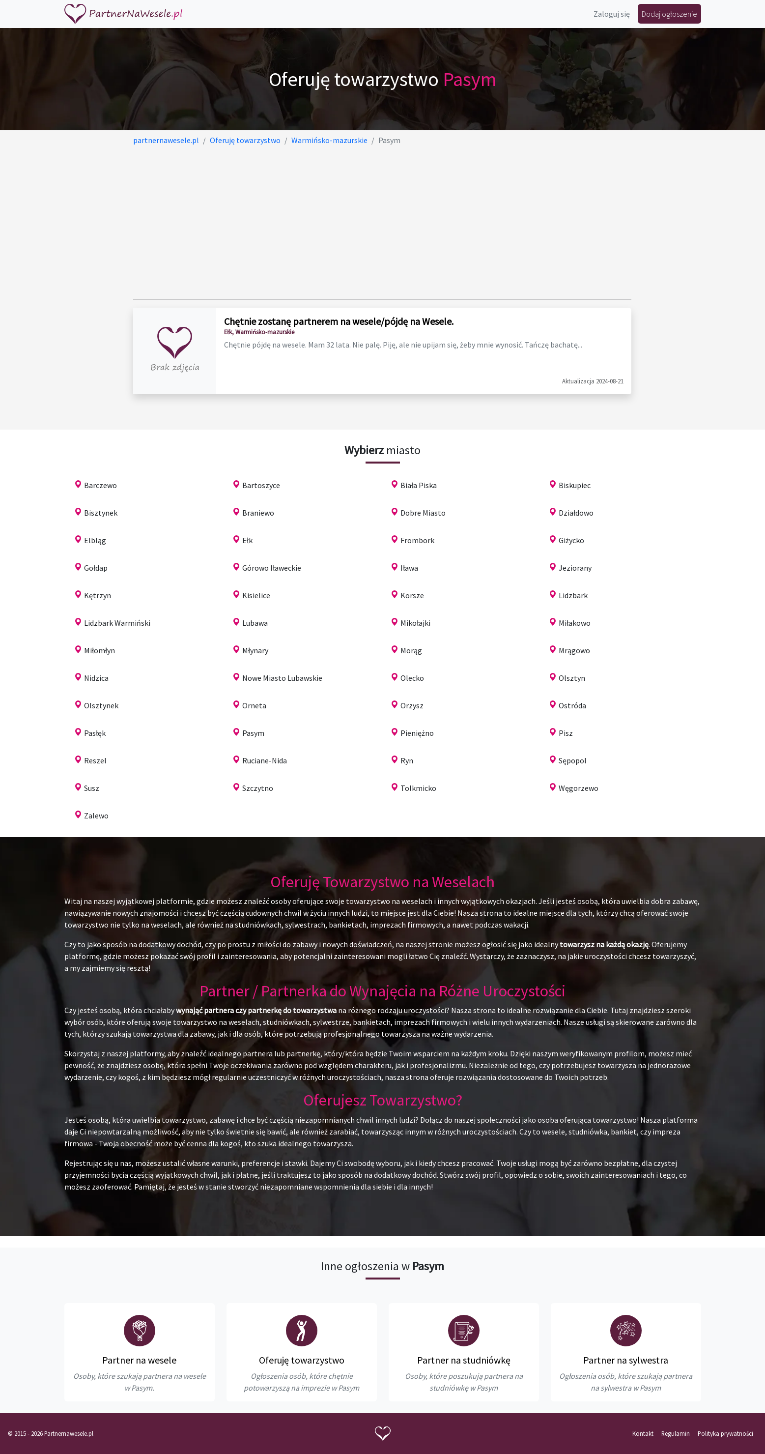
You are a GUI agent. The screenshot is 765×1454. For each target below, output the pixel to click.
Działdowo (576, 513)
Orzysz (412, 705)
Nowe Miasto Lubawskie (282, 678)
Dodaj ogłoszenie (669, 14)
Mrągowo (574, 650)
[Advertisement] (382, 222)
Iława (409, 568)
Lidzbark (573, 595)
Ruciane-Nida (264, 760)
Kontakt (642, 1433)
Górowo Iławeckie (271, 568)
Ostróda (572, 705)
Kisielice (256, 595)
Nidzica (96, 678)
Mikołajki (415, 623)
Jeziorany (575, 568)
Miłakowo (575, 623)
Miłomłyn (99, 650)
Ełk (247, 540)
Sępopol (573, 760)
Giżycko (571, 540)
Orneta (254, 705)
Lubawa (255, 623)
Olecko (412, 678)
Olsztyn (572, 678)
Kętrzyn (97, 595)
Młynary (255, 650)
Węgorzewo (578, 788)
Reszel (95, 760)
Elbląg (95, 540)
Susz (91, 788)
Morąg (411, 650)
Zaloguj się (612, 14)
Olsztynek (101, 705)
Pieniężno (417, 733)
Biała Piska (418, 485)
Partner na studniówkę (463, 1360)
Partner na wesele (139, 1360)
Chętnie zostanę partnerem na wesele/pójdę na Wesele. (338, 321)
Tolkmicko (418, 788)
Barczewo (100, 485)
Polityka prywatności (725, 1433)
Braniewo (258, 513)
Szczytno (257, 788)
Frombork (417, 540)
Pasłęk (95, 733)
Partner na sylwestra (625, 1360)
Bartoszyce (261, 485)
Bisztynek (100, 513)
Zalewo (96, 815)
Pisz (566, 733)
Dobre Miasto (423, 513)
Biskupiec (575, 485)
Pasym (253, 733)
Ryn (406, 760)
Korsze (412, 595)
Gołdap (96, 568)
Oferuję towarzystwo (301, 1360)
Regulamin (675, 1433)
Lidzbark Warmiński (117, 623)
